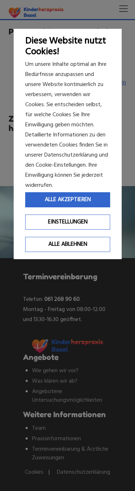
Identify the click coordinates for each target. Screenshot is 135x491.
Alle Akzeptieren (68, 199)
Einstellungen (67, 222)
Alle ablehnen (67, 244)
